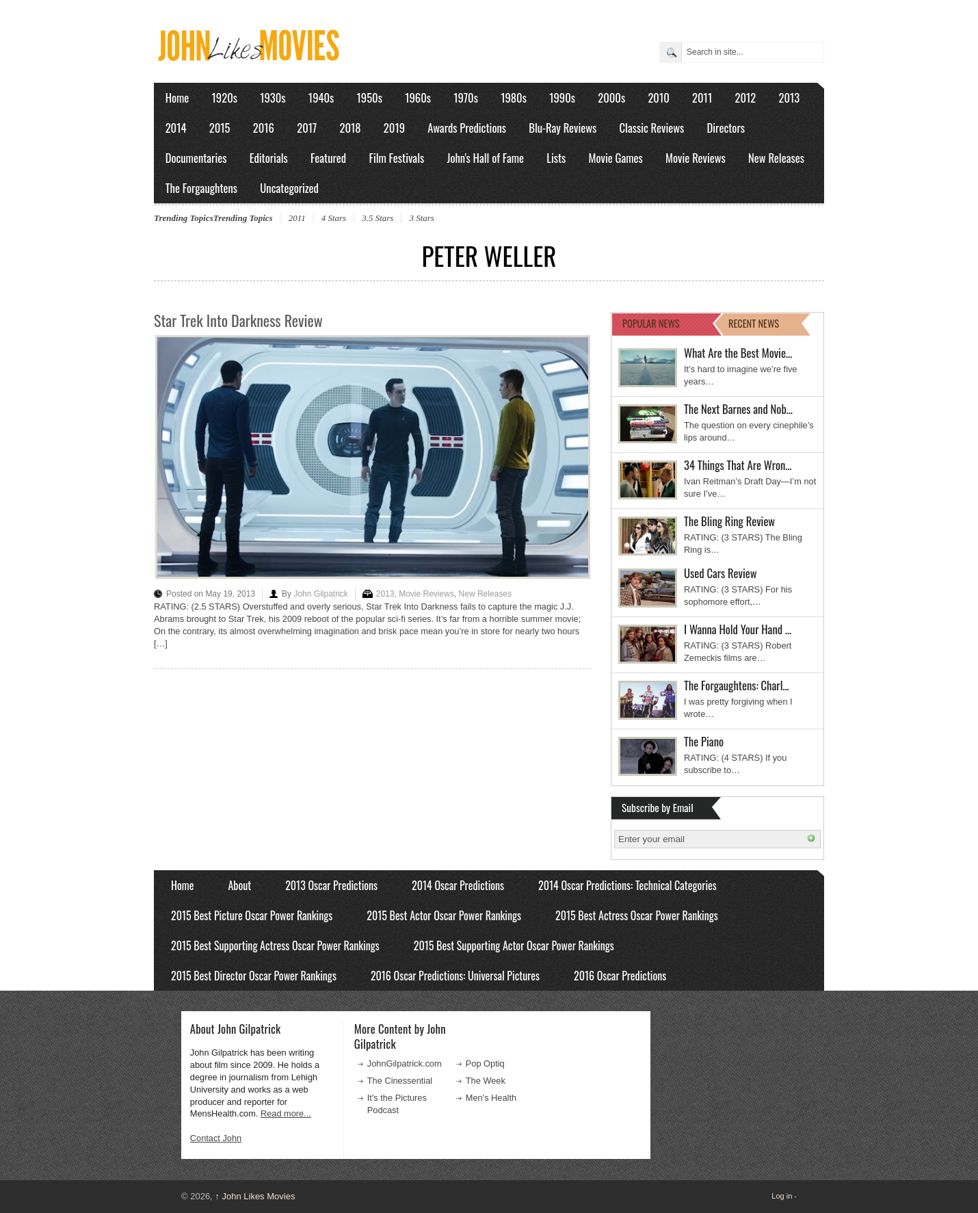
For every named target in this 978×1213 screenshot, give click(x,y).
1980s (514, 97)
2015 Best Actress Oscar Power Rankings (636, 915)
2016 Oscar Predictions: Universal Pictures (455, 975)
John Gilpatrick (320, 594)
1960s (418, 97)
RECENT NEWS (753, 323)
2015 (219, 127)
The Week (485, 1080)
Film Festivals (396, 157)
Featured (328, 157)
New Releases (776, 157)
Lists (556, 157)
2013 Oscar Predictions (331, 885)
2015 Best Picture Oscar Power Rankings (251, 915)
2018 (349, 127)
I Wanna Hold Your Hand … (737, 629)
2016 (263, 127)
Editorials (269, 157)
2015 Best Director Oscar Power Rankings (253, 975)
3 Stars (421, 218)
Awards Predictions (466, 127)
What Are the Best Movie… (738, 352)
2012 (745, 97)
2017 (307, 127)
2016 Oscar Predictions (620, 975)
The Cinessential (399, 1080)
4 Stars (333, 218)
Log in (781, 1196)
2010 (658, 97)
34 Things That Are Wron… (738, 464)
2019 (394, 127)
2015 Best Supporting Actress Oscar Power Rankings (275, 945)
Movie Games (616, 157)
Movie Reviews (695, 157)
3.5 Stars (377, 218)
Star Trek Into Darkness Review (238, 320)
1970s (465, 97)
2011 (702, 97)
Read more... (286, 1113)
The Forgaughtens (201, 187)
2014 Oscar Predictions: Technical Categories (627, 885)
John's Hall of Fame (485, 157)
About (239, 885)
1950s (369, 97)
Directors (726, 127)
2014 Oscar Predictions (458, 885)
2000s (611, 97)
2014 (176, 127)
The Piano (704, 741)
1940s (321, 97)
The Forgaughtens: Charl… (736, 685)
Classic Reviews (652, 127)
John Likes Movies (255, 1196)
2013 (788, 97)
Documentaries (196, 157)
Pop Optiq (485, 1063)
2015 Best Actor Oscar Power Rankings (444, 915)
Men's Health (491, 1098)
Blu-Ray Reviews (562, 127)
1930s (272, 97)
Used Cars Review (720, 573)
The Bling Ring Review (729, 521)
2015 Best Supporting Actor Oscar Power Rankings (514, 945)
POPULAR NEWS (651, 323)
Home (177, 97)
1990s (562, 97)
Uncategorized (289, 187)
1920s (224, 97)
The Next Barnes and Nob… (738, 408)
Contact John (215, 1138)
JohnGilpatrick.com (404, 1063)
